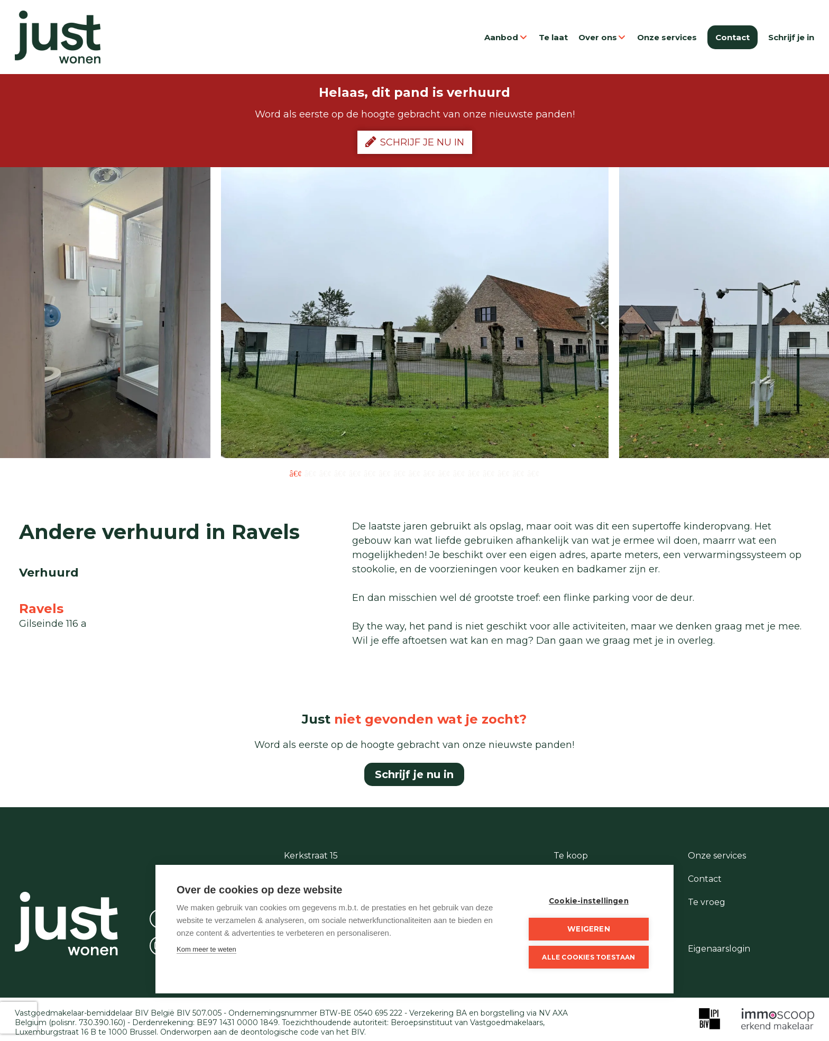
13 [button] (474, 473)
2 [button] (311, 473)
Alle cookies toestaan (588, 957)
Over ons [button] (602, 37)
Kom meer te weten (206, 949)
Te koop (571, 856)
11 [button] (444, 473)
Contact (732, 37)
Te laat (553, 37)
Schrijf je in (791, 37)
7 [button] (385, 473)
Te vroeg (706, 902)
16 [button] (518, 473)
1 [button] (296, 473)
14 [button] (489, 473)
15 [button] (504, 473)
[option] (415, 312)
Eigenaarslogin (719, 949)
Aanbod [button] (506, 37)
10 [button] (429, 473)
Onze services (667, 37)
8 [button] (399, 473)
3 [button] (325, 473)
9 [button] (414, 473)
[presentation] (18, 1018)
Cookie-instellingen (589, 901)
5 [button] (355, 473)
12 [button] (459, 473)
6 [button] (370, 473)
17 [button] (533, 473)
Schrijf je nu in (414, 141)
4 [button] (340, 473)
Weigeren (588, 929)
